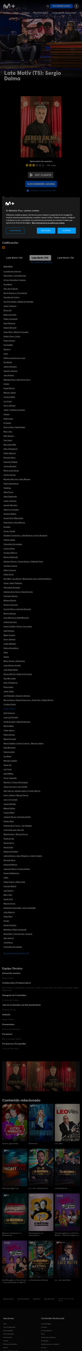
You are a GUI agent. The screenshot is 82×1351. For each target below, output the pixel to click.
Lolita (6, 877)
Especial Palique (11, 462)
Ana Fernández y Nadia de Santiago (18, 302)
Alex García (9, 938)
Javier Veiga (9, 691)
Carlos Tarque (10, 475)
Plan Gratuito (40, 12)
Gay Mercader (10, 678)
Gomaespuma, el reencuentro (36, 1234)
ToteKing (7, 488)
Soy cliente (40, 175)
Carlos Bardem (10, 466)
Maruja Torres (9, 903)
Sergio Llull (8, 899)
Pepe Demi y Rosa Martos (14, 522)
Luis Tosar (8, 769)
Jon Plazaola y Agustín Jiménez (17, 696)
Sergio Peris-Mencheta (13, 518)
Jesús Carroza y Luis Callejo (15, 787)
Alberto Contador (11, 509)
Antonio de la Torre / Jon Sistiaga (18, 826)
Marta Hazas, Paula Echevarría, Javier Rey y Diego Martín (28, 700)
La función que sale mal (14, 830)
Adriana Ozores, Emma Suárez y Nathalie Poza (23, 561)
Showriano (33, 1143)
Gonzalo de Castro (11, 297)
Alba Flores (8, 492)
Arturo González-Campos (15, 280)
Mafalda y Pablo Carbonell (15, 929)
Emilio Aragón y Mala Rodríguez (17, 722)
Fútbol (26, 12)
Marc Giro (8, 431)
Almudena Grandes (12, 587)
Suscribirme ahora (61, 6)
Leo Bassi (7, 756)
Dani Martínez (10, 748)
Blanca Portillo (10, 315)
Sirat (42, 1334)
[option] (16, 1076)
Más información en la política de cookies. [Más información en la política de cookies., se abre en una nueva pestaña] (48, 223)
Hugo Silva (8, 916)
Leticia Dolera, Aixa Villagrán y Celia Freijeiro (23, 856)
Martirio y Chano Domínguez (16, 782)
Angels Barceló (10, 328)
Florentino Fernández (13, 544)
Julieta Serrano (10, 622)
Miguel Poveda (10, 739)
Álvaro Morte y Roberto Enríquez (18, 674)
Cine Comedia (8, 1334)
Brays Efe (8, 310)
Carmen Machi (10, 886)
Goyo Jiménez (10, 405)
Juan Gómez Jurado (12, 665)
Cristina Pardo (10, 704)
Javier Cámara (10, 306)
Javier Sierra (9, 730)
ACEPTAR (67, 230)
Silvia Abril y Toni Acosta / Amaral (18, 934)
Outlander (45, 1340)
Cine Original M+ (9, 1327)
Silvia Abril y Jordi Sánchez (15, 276)
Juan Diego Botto (11, 670)
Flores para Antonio (48, 1337)
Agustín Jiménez (10, 371)
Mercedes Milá (10, 445)
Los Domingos (46, 1323)
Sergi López (8, 847)
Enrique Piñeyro (10, 553)
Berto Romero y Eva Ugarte (15, 293)
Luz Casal (8, 401)
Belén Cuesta (9, 635)
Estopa (6, 414)
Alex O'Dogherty (11, 683)
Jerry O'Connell (10, 800)
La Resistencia (61, 1188)
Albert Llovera (10, 570)
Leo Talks (59, 1143)
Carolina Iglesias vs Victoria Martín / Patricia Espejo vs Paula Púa (66, 1234)
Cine (16, 12)
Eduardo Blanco (10, 864)
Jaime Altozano (10, 366)
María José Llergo (11, 470)
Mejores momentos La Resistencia (11, 1234)
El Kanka (7, 423)
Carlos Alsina (9, 548)
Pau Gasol (8, 440)
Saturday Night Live (10, 1188)
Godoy (6, 657)
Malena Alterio (10, 600)
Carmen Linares (10, 566)
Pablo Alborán (10, 453)
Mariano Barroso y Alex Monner (17, 479)
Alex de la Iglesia (11, 289)
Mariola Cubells (10, 761)
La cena (44, 1327)
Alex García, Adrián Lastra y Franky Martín (22, 791)
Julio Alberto (9, 912)
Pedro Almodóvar (11, 483)
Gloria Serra (9, 843)
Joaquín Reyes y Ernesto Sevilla (17, 817)
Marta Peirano (10, 613)
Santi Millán (8, 774)
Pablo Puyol (9, 574)
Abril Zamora (9, 713)
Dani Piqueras (9, 323)
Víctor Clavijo (9, 531)
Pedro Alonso (9, 340)
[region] (41, 218)
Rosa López (8, 687)
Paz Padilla (8, 345)
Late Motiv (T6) (14, 257)
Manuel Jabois (10, 393)
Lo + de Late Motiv (63, 1280)
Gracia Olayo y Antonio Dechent (17, 609)
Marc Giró (8, 895)
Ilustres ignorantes (10, 1143)
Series (6, 12)
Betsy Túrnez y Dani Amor (14, 661)
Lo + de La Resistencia (38, 1188)
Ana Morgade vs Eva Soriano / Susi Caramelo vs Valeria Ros (14, 1281)
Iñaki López (8, 419)
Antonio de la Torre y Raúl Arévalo (18, 592)
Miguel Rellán (9, 808)
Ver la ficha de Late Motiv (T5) (16, 953)
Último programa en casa (14, 358)
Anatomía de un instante (50, 1344)
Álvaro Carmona (11, 605)
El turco (44, 1347)
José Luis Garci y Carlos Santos (17, 869)
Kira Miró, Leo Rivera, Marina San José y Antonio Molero (27, 579)
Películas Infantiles (10, 1344)
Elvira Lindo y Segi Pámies (14, 427)
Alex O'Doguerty (11, 449)
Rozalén (7, 527)
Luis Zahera (8, 891)
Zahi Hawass (9, 631)
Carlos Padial (9, 397)
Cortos (5, 1340)
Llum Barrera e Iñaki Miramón (16, 618)
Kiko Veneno (9, 436)
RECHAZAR (46, 230)
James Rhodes (10, 804)
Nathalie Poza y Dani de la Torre (17, 380)
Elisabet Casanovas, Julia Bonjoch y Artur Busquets (25, 535)
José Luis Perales (11, 717)
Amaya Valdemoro (11, 873)
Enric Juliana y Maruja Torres (16, 795)
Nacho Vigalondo (11, 557)
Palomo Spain (9, 540)
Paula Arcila (9, 838)
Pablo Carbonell (11, 319)
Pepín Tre (8, 765)
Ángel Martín (9, 388)
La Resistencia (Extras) (38, 1280)
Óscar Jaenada (10, 778)
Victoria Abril (9, 752)
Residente (8, 362)
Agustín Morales (10, 505)
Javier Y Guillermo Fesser (14, 410)
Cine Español (8, 1330)
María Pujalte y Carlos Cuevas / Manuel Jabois (23, 743)
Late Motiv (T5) (40, 257)
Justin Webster (10, 644)
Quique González (11, 851)
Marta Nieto (9, 726)
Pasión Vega (9, 821)
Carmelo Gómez (11, 596)
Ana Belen (8, 284)
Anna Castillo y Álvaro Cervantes (18, 626)
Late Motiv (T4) (65, 257)
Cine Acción (7, 1337)
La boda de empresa (12, 271)
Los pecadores (46, 1330)
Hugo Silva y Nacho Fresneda (16, 332)
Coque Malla (9, 812)
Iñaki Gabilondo (10, 496)
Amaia (6, 384)
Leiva (6, 354)
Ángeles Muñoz (10, 514)
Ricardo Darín (10, 457)
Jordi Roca (8, 942)
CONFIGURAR (15, 230)
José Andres (9, 375)
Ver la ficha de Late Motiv (42, 262)
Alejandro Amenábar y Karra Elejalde (20, 908)
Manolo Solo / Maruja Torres (16, 834)
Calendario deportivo (64, 12)
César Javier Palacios (13, 583)
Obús (6, 652)
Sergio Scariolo (10, 925)
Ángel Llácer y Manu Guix (14, 882)
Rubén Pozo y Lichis (12, 336)
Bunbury (7, 349)
